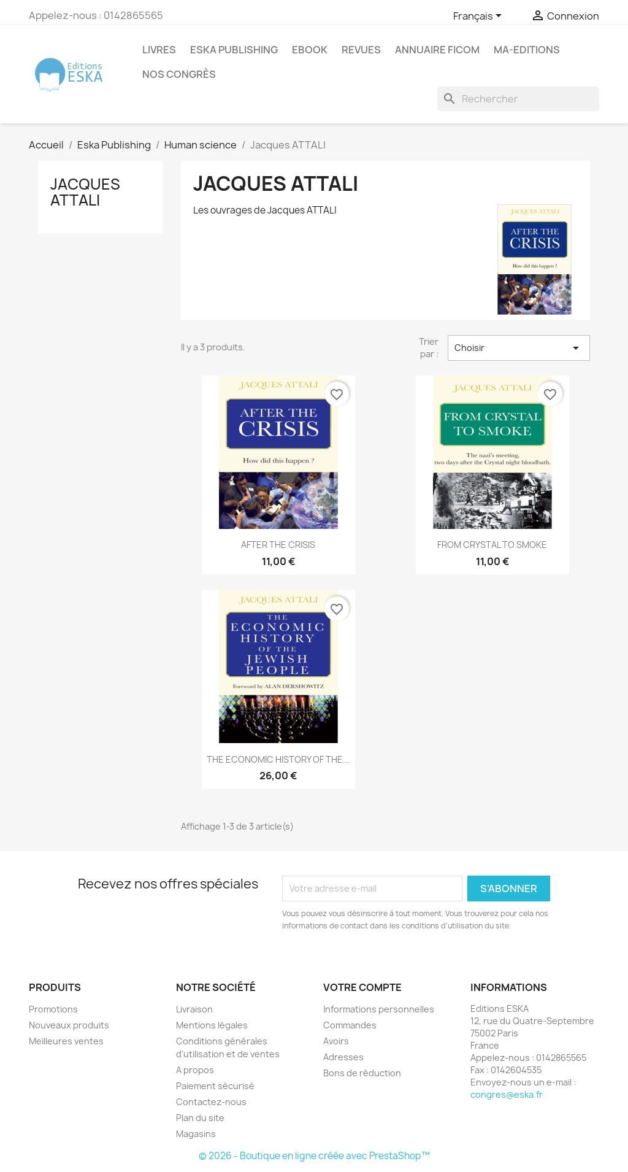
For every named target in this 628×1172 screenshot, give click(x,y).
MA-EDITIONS (527, 49)
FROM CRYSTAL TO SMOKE (492, 544)
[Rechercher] (518, 99)
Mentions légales (212, 1025)
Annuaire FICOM (437, 49)
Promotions (53, 1009)
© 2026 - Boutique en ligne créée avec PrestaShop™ (314, 1155)
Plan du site (200, 1118)
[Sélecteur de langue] (479, 16)
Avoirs (336, 1041)
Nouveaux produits (69, 1025)
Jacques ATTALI (85, 192)
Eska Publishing (234, 49)
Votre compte (362, 987)
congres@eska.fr (506, 1094)
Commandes (350, 1025)
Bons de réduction (362, 1073)
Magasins (196, 1133)
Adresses (343, 1057)
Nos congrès (179, 74)
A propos (195, 1070)
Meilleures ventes (66, 1041)
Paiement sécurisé (215, 1086)
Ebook (309, 49)
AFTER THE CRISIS (278, 544)
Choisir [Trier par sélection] (518, 348)
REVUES (361, 49)
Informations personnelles (378, 1009)
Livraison (194, 1009)
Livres (159, 49)
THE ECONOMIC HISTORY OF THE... (278, 759)
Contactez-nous (211, 1102)
